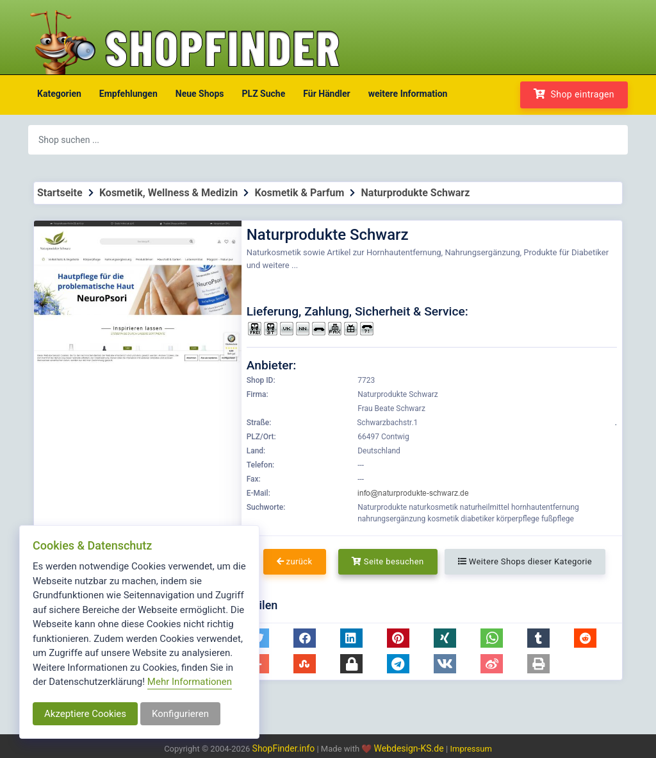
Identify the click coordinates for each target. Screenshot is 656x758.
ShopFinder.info (283, 748)
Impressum (470, 749)
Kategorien (59, 93)
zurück (295, 561)
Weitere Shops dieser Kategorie (525, 561)
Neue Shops (200, 93)
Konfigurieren (180, 714)
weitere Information (408, 93)
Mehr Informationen (189, 681)
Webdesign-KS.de (410, 748)
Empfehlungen (128, 93)
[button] (304, 638)
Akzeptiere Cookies (85, 714)
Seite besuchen (388, 561)
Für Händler (326, 93)
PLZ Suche (264, 93)
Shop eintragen (574, 93)
